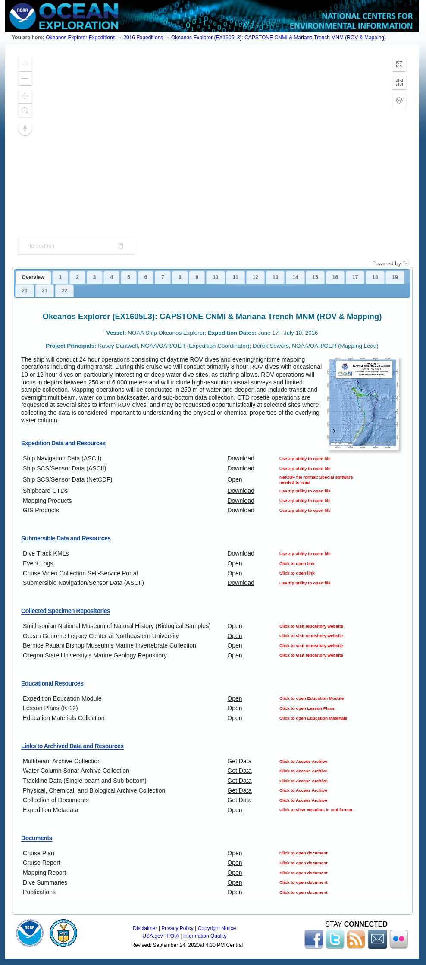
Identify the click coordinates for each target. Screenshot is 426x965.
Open (234, 479)
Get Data (239, 761)
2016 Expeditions (143, 38)
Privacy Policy (177, 928)
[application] (212, 159)
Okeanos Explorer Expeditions (80, 38)
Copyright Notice (217, 928)
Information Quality (205, 936)
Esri (406, 263)
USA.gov (152, 936)
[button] (25, 64)
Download (240, 458)
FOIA (173, 936)
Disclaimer (145, 928)
